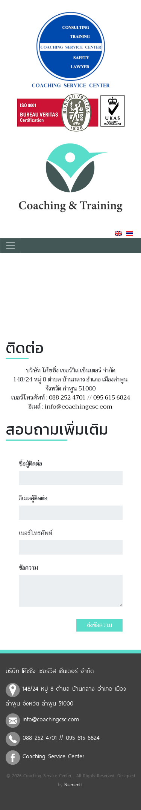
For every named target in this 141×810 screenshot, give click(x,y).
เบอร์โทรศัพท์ (35, 533)
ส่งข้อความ (99, 625)
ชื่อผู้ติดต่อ (30, 463)
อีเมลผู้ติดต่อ (33, 498)
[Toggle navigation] (10, 245)
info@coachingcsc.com (78, 406)
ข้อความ (28, 568)
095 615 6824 (111, 397)
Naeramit (73, 784)
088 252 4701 (67, 397)
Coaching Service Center (53, 755)
